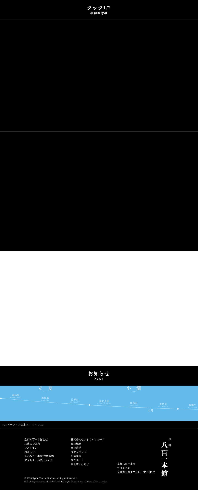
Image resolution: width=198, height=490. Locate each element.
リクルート (77, 460)
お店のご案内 (32, 443)
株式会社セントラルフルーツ (88, 439)
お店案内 (23, 424)
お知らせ (29, 451)
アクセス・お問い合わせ (38, 460)
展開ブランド (79, 451)
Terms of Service (94, 482)
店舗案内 (76, 456)
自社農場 (76, 447)
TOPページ (8, 424)
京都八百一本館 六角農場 (39, 456)
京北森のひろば (80, 464)
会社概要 (76, 443)
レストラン (30, 447)
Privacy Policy (76, 482)
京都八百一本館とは (36, 439)
